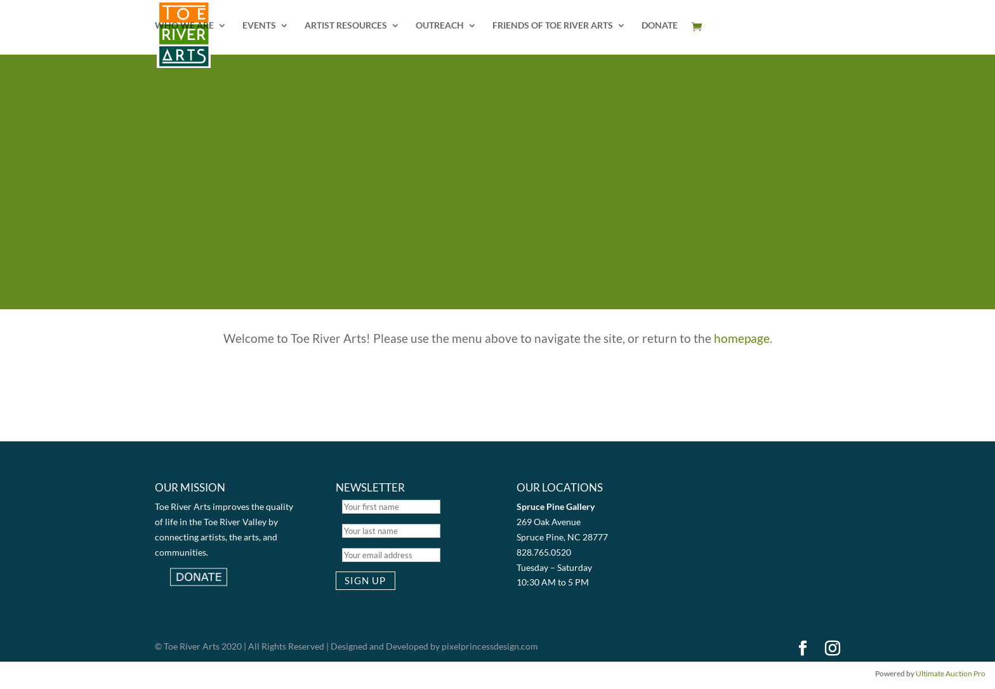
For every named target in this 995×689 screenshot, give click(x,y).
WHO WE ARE (184, 25)
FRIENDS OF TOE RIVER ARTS (552, 25)
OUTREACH (440, 25)
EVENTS (259, 25)
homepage (742, 338)
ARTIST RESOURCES (346, 25)
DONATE (660, 25)
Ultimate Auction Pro (950, 673)
